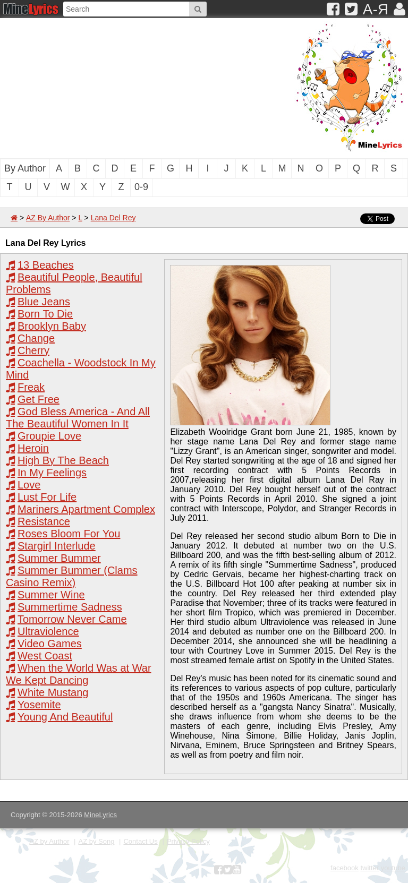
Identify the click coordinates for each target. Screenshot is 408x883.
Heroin (33, 448)
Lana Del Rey (113, 217)
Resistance (44, 521)
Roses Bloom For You (69, 533)
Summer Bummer (59, 558)
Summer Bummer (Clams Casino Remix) (72, 576)
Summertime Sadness (70, 607)
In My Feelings (52, 472)
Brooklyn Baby (52, 326)
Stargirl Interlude (57, 546)
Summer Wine (51, 595)
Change (36, 338)
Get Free (39, 399)
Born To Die (45, 314)
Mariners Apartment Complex (86, 509)
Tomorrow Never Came (72, 619)
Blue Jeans (44, 301)
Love (29, 485)
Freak (31, 387)
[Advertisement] (109, 87)
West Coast (45, 656)
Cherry (33, 350)
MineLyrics (100, 815)
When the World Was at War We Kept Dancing (78, 674)
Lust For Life (47, 497)
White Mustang (53, 692)
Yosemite (39, 704)
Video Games (50, 643)
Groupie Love (49, 436)
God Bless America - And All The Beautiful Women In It (78, 418)
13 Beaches (46, 265)
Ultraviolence (48, 631)
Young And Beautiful (65, 717)
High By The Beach (63, 460)
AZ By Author (48, 217)
